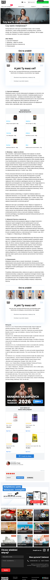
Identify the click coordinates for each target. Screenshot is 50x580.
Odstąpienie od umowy (33, 575)
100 (38, 570)
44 (11, 568)
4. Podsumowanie (10, 46)
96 (32, 570)
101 (40, 570)
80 (11, 570)
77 (7, 570)
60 (32, 568)
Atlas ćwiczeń (46, 6)
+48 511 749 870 (45, 528)
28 (37, 566)
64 (37, 568)
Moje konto (24, 549)
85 (18, 570)
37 (2, 568)
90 (24, 570)
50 (19, 568)
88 (22, 570)
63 (36, 568)
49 (17, 568)
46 (13, 568)
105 (47, 570)
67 (41, 568)
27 (36, 566)
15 (20, 566)
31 (41, 566)
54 (24, 568)
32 (42, 566)
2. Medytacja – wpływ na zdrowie (14, 42)
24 (32, 566)
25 (33, 566)
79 (10, 570)
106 (23, 572)
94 (29, 570)
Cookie (29, 563)
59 (30, 568)
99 (36, 570)
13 (18, 566)
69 (43, 568)
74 (3, 570)
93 (28, 570)
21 (28, 566)
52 (21, 568)
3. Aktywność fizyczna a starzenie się (15, 44)
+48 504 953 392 (34, 528)
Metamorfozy (21, 6)
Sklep (14, 548)
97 (33, 570)
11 (15, 566)
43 (10, 568)
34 (45, 566)
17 (23, 566)
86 (19, 570)
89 (23, 570)
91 (26, 570)
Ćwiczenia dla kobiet (35, 545)
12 (16, 566)
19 (25, 566)
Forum (33, 557)
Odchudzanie (24, 551)
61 (33, 568)
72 (47, 568)
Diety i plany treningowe (15, 546)
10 (14, 566)
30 (40, 566)
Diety (14, 552)
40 (6, 568)
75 (5, 570)
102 (41, 570)
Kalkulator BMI (34, 547)
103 (43, 570)
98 (35, 570)
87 (20, 570)
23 (31, 566)
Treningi (14, 550)
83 (15, 570)
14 (19, 566)
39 (4, 568)
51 (20, 568)
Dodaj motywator (35, 551)
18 (24, 566)
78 (9, 570)
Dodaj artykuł (12, 563)
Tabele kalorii (34, 553)
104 (45, 570)
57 (28, 568)
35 (46, 566)
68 (42, 568)
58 (29, 568)
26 (35, 566)
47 (15, 568)
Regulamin (18, 563)
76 (6, 570)
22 (29, 566)
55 (25, 568)
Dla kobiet (24, 547)
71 (46, 568)
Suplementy (15, 554)
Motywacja (34, 549)
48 (16, 568)
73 (2, 570)
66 (39, 568)
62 (34, 568)
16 (22, 566)
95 (31, 570)
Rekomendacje (34, 555)
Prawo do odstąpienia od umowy (19, 575)
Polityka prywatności (36, 563)
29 (38, 566)
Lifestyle (23, 555)
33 (44, 566)
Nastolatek (24, 553)
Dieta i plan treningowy (6, 6)
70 (45, 568)
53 (23, 568)
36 (48, 566)
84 (16, 570)
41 (7, 568)
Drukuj (30, 450)
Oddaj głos (20, 449)
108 (27, 572)
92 (27, 570)
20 (27, 566)
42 (8, 568)
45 (12, 568)
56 (26, 568)
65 (38, 568)
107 (25, 572)
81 (13, 570)
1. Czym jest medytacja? (11, 40)
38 (3, 568)
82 (14, 570)
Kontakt (24, 563)
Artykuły (33, 6)
